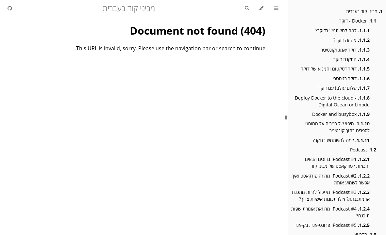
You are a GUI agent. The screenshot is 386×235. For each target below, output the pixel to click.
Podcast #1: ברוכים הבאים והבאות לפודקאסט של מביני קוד (337, 162)
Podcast (363, 150)
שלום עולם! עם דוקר (344, 88)
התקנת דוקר (351, 59)
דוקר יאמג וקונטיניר (345, 50)
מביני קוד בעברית (364, 11)
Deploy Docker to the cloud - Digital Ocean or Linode (332, 101)
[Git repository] (10, 8)
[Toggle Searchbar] (247, 8)
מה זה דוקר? (351, 40)
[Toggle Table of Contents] (276, 8)
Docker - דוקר (357, 21)
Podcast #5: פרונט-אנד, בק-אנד (332, 225)
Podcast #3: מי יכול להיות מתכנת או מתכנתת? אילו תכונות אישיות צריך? (331, 195)
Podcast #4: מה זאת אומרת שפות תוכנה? (330, 212)
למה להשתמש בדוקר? (342, 30)
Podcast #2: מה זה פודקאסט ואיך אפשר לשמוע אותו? (331, 179)
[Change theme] (261, 8)
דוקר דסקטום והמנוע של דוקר (335, 69)
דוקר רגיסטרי (351, 78)
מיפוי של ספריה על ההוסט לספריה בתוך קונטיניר (337, 126)
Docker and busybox (341, 114)
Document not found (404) (197, 31)
